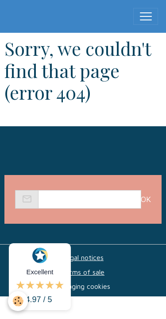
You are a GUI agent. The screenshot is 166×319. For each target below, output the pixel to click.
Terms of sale (83, 272)
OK (146, 199)
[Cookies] (18, 301)
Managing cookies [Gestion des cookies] (83, 286)
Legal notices (83, 257)
